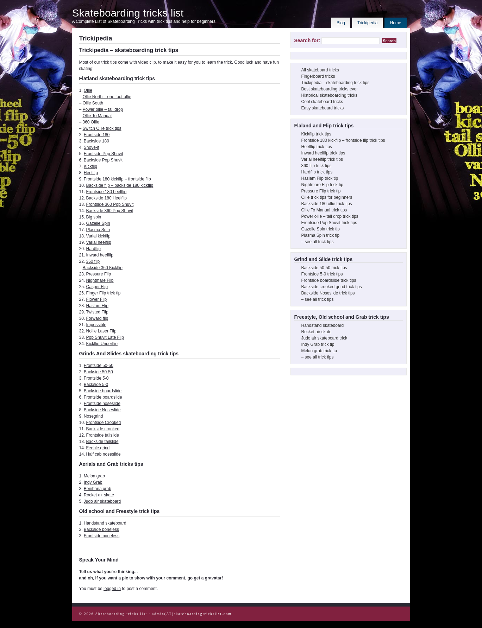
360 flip (93, 261)
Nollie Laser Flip (101, 331)
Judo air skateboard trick (324, 338)
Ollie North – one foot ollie (107, 96)
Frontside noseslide (102, 403)
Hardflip (93, 248)
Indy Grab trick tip (317, 344)
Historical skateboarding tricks (329, 95)
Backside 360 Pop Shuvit (109, 210)
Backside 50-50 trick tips (324, 267)
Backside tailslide (102, 441)
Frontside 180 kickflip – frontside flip (117, 179)
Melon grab (94, 476)
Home (395, 22)
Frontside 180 (96, 134)
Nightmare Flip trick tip (322, 184)
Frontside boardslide (103, 397)
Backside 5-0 (96, 384)
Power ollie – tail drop (103, 109)
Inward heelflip (99, 255)
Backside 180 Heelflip (106, 198)
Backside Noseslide (102, 409)
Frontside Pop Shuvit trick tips (329, 222)
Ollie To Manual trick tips (324, 210)
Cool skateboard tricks (322, 101)
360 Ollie (91, 122)
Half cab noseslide (103, 454)
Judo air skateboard (102, 501)
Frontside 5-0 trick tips (322, 274)
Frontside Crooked (103, 422)
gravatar (213, 578)
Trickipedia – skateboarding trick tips (335, 82)
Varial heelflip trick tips (322, 159)
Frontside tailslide (102, 435)
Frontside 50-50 (98, 365)
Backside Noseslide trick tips (328, 293)
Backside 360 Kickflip (103, 267)
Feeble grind (98, 447)
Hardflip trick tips (317, 172)
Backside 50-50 (98, 371)
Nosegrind (93, 416)
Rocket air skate (99, 495)
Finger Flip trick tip (103, 293)
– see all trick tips (317, 241)
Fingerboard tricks (318, 76)
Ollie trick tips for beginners (326, 197)
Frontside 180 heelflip (106, 191)
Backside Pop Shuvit (103, 160)
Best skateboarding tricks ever (329, 89)
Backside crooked (103, 428)
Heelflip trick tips (316, 146)
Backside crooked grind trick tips (331, 286)
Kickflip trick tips (316, 134)
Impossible (96, 324)
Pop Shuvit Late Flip (105, 337)
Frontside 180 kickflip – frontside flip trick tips (343, 140)
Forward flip (97, 318)
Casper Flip (97, 286)
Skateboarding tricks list (128, 13)
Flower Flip (96, 299)
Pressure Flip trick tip (321, 191)
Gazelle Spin (98, 223)
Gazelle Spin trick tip (320, 229)
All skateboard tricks (320, 70)
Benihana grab (97, 488)
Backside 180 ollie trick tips (326, 203)
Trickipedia (367, 22)
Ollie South (93, 103)
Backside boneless (101, 529)
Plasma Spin (98, 229)
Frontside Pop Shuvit (103, 153)
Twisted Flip (97, 312)
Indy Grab (93, 482)
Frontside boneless (101, 535)
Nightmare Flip (100, 280)
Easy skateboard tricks (322, 108)
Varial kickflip (98, 236)
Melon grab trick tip (319, 350)
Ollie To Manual (97, 115)
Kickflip (90, 166)
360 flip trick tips (316, 165)
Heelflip (91, 172)
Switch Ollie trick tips (102, 128)
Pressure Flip (98, 274)
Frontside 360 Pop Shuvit (110, 204)
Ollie (88, 90)
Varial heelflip (98, 242)
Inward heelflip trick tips (323, 153)
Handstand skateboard (105, 523)
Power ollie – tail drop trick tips (329, 216)
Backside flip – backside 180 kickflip (120, 185)
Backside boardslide (102, 390)
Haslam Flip (97, 305)
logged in (112, 588)
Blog (341, 22)
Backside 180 (96, 141)
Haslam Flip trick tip (319, 178)
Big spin (93, 217)
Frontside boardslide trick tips (328, 280)
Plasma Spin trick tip (320, 235)
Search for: (307, 40)
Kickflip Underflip (102, 343)
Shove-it (91, 147)
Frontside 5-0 (96, 378)
